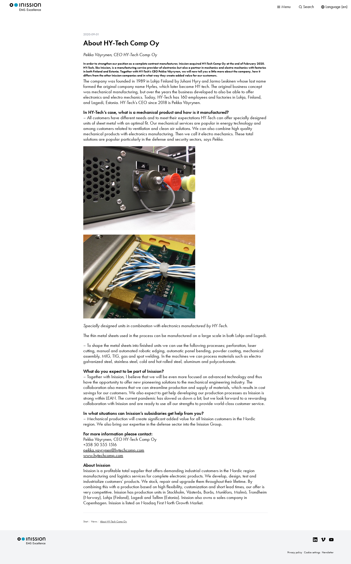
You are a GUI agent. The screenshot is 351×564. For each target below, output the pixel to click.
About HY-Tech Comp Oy (121, 42)
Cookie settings (312, 552)
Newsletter (328, 552)
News (94, 521)
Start (85, 521)
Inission (25, 7)
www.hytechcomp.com (103, 455)
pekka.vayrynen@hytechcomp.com (113, 450)
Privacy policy (294, 552)
